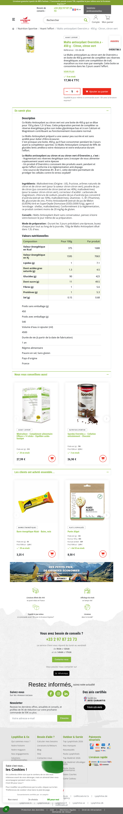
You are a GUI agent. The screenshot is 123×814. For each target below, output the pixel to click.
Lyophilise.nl (26, 802)
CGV (52, 809)
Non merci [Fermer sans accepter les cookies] (13, 799)
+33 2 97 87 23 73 (61, 639)
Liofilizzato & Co (81, 795)
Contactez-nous (44, 757)
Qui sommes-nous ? (20, 741)
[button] (6, 809)
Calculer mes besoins (47, 741)
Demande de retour (61, 811)
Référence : (69, 50)
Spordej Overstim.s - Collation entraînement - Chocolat (82, 435)
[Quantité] (72, 91)
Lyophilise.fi (61, 802)
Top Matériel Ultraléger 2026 (74, 763)
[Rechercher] (67, 20)
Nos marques (69, 745)
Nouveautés (68, 749)
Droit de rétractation (92, 809)
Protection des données (32, 809)
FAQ (39, 753)
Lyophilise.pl (43, 802)
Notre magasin (18, 749)
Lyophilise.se (79, 802)
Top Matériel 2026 (71, 757)
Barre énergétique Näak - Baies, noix (34, 531)
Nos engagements (20, 753)
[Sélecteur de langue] (76, 9)
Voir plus (69, 71)
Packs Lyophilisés (71, 753)
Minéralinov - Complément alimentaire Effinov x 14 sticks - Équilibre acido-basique (35, 436)
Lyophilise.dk (97, 802)
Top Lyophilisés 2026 (73, 741)
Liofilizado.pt (62, 804)
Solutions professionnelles (19, 758)
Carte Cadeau (69, 778)
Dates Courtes (69, 774)
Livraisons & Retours (47, 745)
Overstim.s (115, 49)
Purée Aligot (73, 531)
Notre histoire (18, 745)
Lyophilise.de (101, 795)
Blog (39, 749)
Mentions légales (68, 809)
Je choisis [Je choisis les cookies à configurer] (33, 799)
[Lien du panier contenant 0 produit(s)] (107, 19)
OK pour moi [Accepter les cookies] (53, 799)
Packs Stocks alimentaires (69, 769)
